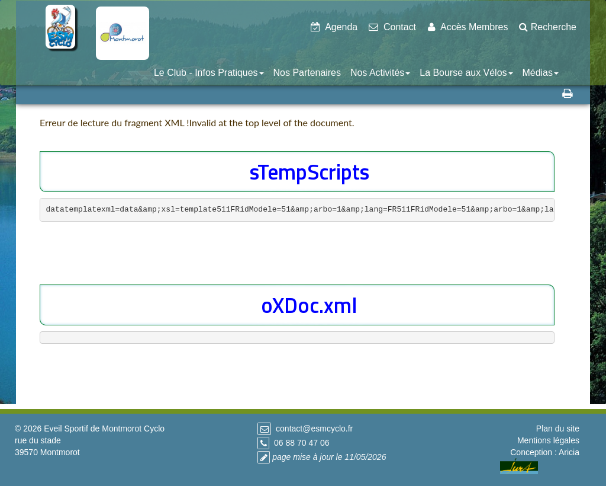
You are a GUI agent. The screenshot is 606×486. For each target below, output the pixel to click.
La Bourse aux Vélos (466, 73)
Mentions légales (548, 440)
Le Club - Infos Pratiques (209, 73)
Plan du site (557, 428)
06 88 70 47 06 (301, 442)
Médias (541, 73)
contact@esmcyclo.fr (314, 428)
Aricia (569, 452)
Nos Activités (380, 73)
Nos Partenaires (307, 73)
